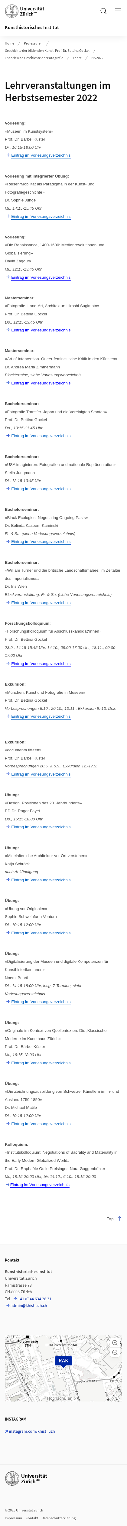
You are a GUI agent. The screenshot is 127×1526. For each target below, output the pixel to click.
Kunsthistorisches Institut (32, 27)
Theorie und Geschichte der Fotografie (34, 58)
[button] (115, 1343)
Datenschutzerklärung (59, 1518)
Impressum (13, 1518)
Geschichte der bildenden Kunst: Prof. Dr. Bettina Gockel (47, 50)
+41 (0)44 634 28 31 (34, 1299)
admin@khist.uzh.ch (29, 1306)
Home (9, 43)
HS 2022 (97, 58)
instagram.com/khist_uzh (32, 1431)
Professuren (33, 43)
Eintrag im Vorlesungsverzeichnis (40, 1184)
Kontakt (32, 1518)
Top (114, 1219)
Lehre (77, 58)
